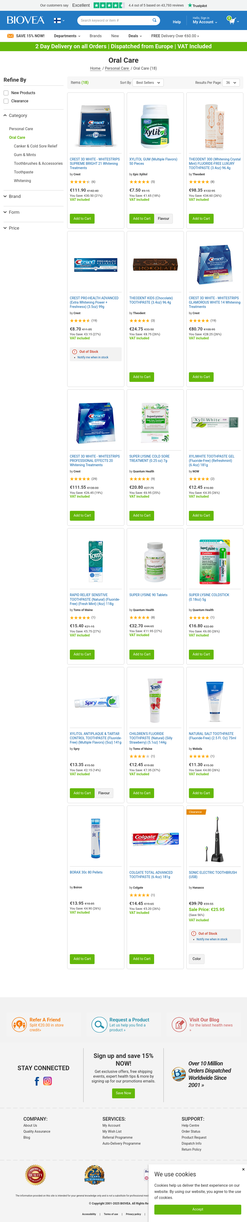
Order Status (191, 1131)
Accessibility (89, 1214)
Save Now (123, 1093)
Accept (198, 1209)
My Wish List (111, 1131)
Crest (76, 174)
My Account (111, 1125)
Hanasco (198, 887)
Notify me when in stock (93, 357)
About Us (30, 1125)
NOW (196, 471)
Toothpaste (23, 172)
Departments (67, 36)
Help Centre (190, 1125)
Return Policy (191, 1149)
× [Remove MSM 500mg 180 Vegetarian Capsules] (243, 1169)
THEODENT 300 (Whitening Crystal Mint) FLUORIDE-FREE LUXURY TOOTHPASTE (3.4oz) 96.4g (215, 163)
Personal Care (117, 68)
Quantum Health (143, 471)
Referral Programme (117, 1137)
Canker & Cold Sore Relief (35, 146)
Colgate (138, 887)
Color (197, 959)
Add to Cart (82, 219)
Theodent (199, 174)
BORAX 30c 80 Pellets (86, 872)
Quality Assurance (36, 1131)
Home (95, 68)
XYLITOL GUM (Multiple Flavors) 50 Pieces (153, 161)
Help (177, 22)
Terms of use (111, 1214)
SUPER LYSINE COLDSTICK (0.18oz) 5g (209, 597)
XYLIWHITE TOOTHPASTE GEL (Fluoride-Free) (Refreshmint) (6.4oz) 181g (212, 460)
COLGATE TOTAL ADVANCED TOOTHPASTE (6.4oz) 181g (151, 875)
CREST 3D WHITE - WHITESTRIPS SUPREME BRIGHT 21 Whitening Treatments (95, 163)
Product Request (194, 1137)
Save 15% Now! (25, 36)
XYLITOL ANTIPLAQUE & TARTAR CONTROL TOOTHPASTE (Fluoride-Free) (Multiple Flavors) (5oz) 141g (96, 738)
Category (15, 115)
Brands (96, 36)
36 (231, 83)
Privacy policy (133, 1214)
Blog (26, 1137)
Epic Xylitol (140, 174)
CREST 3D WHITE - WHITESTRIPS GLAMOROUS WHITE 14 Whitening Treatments (215, 302)
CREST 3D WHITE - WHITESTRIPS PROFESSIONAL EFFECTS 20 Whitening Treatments (95, 460)
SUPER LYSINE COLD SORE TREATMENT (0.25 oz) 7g (149, 458)
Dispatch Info (192, 1143)
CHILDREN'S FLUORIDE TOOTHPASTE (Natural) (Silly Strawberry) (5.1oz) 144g (150, 738)
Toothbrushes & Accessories (38, 163)
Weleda (197, 749)
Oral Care (17, 137)
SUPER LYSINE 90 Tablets (148, 595)
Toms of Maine (83, 610)
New (115, 36)
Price (11, 228)
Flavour (163, 219)
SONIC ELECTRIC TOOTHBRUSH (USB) (213, 875)
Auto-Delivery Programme (121, 1143)
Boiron (77, 887)
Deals (135, 36)
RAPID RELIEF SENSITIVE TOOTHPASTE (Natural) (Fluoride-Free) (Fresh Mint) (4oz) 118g (95, 599)
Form (11, 212)
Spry (76, 749)
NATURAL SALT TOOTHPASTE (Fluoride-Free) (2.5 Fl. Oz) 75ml (212, 736)
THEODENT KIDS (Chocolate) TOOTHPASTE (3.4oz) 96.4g (151, 300)
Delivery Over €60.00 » (175, 36)
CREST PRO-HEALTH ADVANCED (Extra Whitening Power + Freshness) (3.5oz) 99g (94, 302)
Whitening (22, 180)
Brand (12, 196)
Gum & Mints (25, 155)
